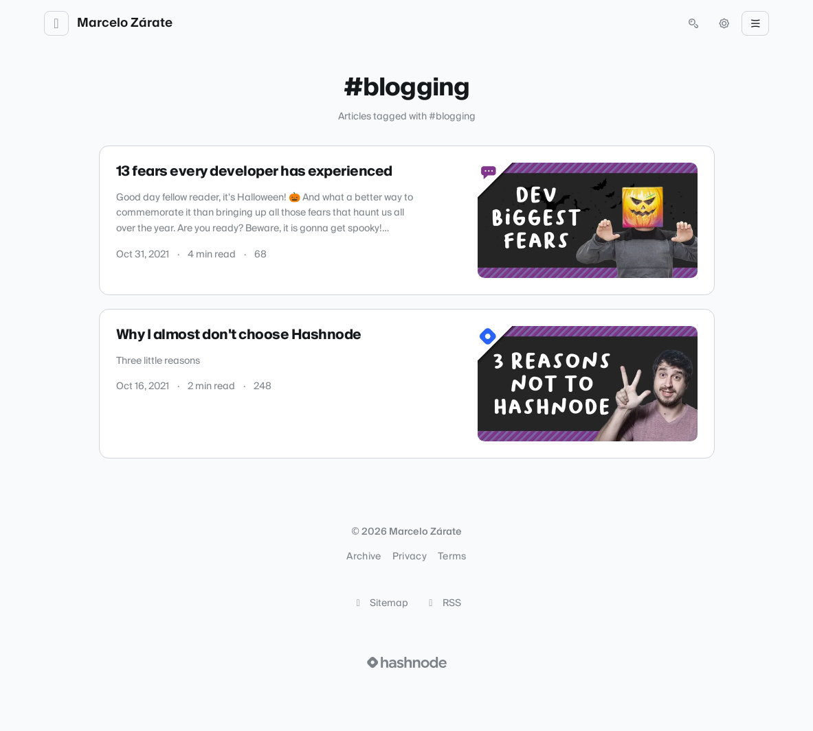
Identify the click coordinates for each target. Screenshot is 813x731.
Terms (452, 556)
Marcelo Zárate (124, 23)
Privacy (409, 556)
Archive (363, 556)
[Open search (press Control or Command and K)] (693, 23)
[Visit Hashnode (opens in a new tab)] (407, 662)
